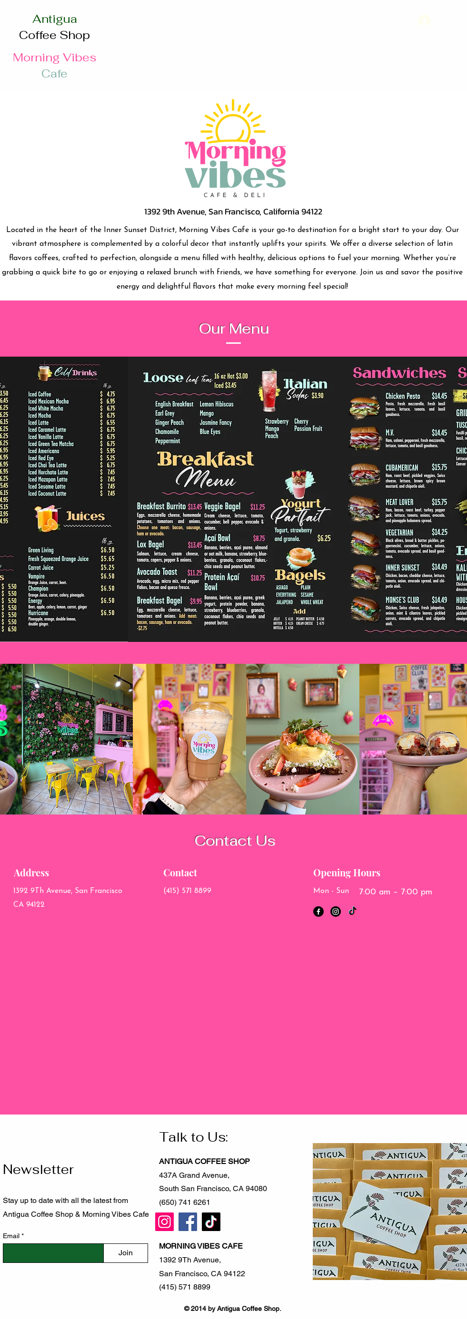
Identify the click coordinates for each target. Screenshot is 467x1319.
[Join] (125, 1253)
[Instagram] (335, 911)
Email (12, 1235)
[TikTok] (353, 911)
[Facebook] (318, 911)
